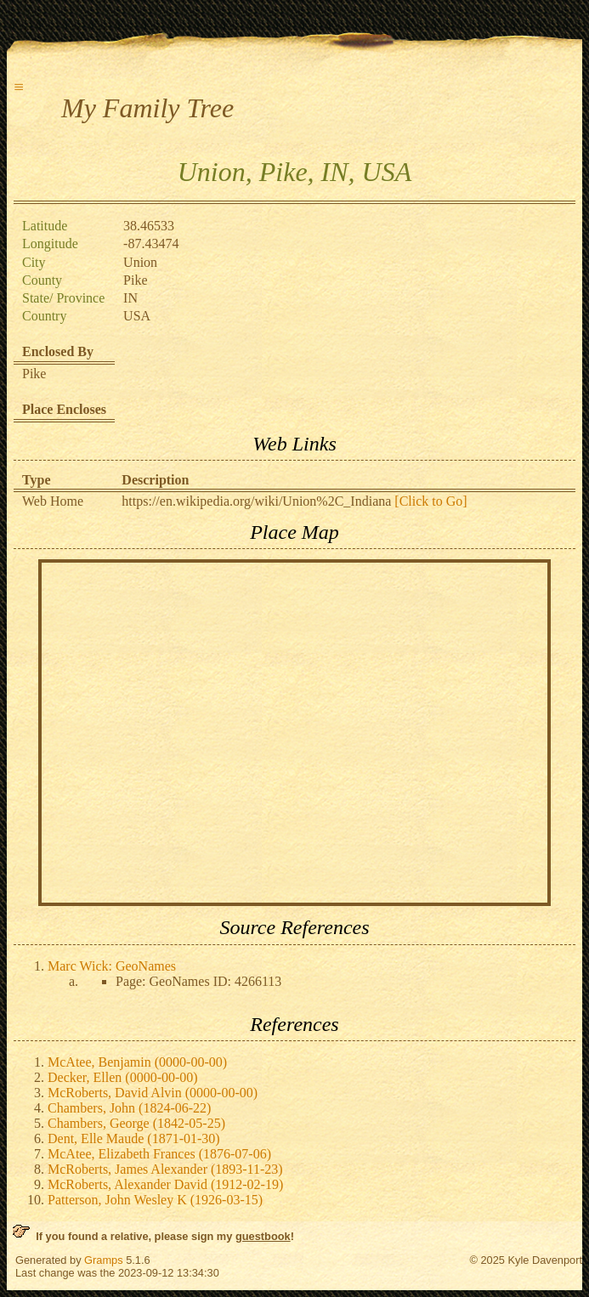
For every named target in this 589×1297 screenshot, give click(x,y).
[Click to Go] (429, 501)
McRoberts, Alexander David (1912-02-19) (165, 1184)
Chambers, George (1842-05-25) (136, 1123)
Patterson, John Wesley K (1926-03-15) (155, 1199)
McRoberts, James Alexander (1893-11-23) (165, 1169)
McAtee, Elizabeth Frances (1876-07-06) (159, 1154)
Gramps (103, 1260)
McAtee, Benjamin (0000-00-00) (137, 1062)
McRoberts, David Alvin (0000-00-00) (153, 1092)
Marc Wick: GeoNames (112, 966)
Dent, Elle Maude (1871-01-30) (134, 1138)
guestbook (263, 1236)
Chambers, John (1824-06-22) (129, 1108)
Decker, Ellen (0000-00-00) (123, 1077)
